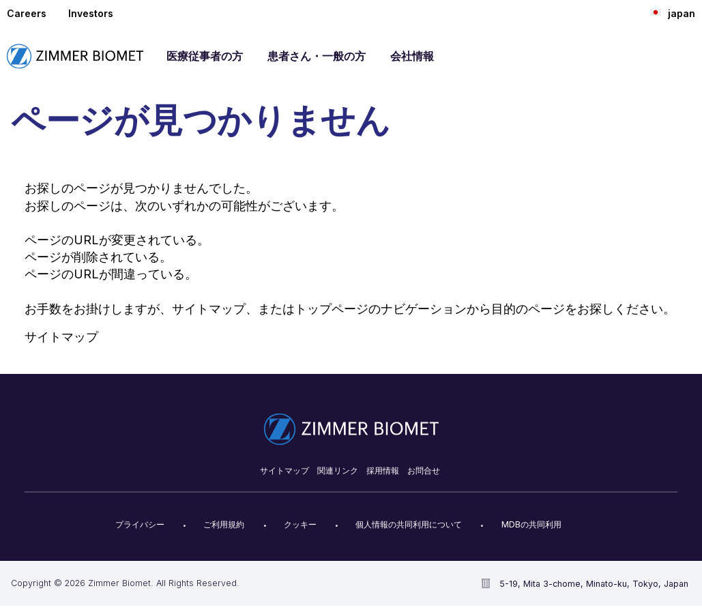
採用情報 (382, 470)
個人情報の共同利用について (408, 524)
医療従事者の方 (204, 56)
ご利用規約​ (223, 524)
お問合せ (423, 470)
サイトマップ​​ (284, 470)
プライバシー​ (139, 524)
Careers (26, 13)
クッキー (300, 524)
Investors (90, 13)
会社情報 (412, 56)
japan (672, 13)
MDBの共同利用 (531, 524)
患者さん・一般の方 (316, 56)
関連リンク (337, 470)
